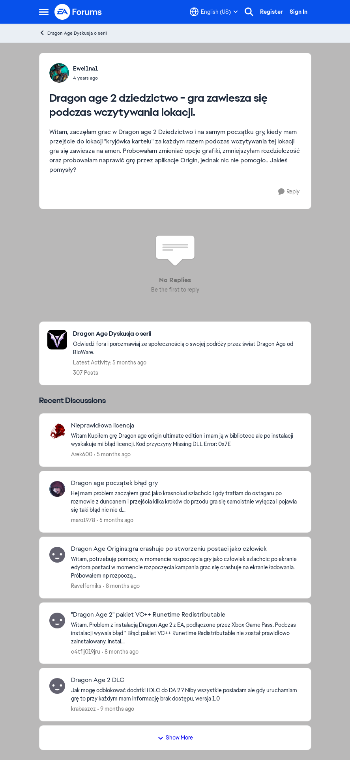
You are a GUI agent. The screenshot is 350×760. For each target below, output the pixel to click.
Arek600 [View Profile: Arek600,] (81, 454)
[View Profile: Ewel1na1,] (59, 73)
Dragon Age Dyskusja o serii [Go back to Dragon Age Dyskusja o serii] (73, 33)
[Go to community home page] (78, 12)
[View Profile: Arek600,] (57, 431)
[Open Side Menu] (43, 12)
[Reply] (289, 191)
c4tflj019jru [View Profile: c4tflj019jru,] (85, 651)
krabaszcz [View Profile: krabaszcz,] (83, 708)
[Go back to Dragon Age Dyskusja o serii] (188, 334)
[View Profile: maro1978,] (57, 489)
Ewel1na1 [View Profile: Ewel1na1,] (85, 68)
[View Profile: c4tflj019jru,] (57, 620)
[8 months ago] (121, 586)
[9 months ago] (115, 709)
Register (271, 11)
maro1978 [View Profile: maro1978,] (83, 520)
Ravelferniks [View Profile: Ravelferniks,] (86, 585)
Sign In (298, 11)
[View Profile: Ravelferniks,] (57, 555)
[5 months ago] (112, 454)
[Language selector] (213, 12)
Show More (175, 737)
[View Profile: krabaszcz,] (57, 686)
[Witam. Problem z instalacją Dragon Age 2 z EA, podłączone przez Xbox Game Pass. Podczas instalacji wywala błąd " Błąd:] (186, 633)
